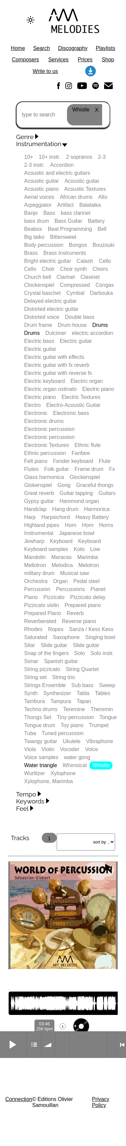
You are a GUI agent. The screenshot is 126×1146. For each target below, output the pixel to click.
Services (58, 59)
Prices (85, 59)
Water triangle (40, 765)
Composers (25, 59)
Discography (73, 48)
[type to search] (63, 114)
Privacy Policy (100, 1102)
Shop (108, 59)
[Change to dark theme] (30, 20)
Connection (18, 1099)
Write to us (45, 71)
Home (18, 48)
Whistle (101, 765)
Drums (100, 325)
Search (41, 48)
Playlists (105, 48)
